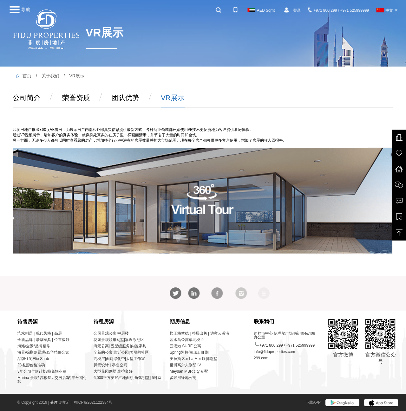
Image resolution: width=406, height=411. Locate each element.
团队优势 (125, 98)
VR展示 (76, 75)
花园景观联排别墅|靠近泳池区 (119, 339)
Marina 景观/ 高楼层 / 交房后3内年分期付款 (52, 380)
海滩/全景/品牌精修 (33, 346)
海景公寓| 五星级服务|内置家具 (120, 346)
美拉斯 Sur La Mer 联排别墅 (193, 358)
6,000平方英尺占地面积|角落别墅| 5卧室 (127, 378)
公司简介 (27, 98)
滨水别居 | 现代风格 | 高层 (39, 333)
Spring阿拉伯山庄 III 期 (189, 352)
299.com (261, 358)
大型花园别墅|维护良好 (113, 371)
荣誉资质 (76, 98)
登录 (297, 10)
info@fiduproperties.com (274, 352)
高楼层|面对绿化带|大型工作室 (119, 358)
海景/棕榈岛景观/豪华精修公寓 (43, 352)
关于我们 (50, 75)
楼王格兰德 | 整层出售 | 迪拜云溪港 (199, 333)
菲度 (54, 402)
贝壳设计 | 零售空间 (110, 365)
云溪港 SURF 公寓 (185, 346)
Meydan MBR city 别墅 (189, 371)
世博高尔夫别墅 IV (185, 365)
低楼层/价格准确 (31, 365)
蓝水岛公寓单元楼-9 (187, 339)
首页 (23, 75)
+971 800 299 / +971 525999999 (338, 10)
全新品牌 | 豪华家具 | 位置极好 (43, 339)
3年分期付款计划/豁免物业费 (41, 371)
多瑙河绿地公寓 (183, 378)
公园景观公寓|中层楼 (111, 333)
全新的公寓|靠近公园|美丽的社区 (121, 352)
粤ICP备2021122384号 (93, 402)
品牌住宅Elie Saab (33, 358)
